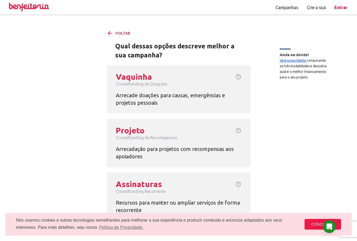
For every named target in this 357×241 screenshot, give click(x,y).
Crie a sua (316, 7)
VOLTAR (118, 33)
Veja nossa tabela (293, 60)
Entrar (340, 7)
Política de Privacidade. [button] (121, 227)
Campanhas (287, 7)
